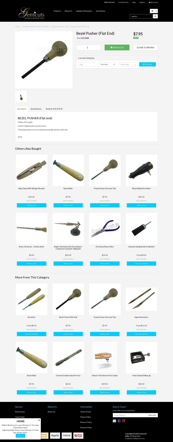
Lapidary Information (84, 11)
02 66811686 (109, 2)
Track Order (20, 417)
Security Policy (86, 427)
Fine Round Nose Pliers (105, 247)
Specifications (36, 109)
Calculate (147, 64)
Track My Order (123, 2)
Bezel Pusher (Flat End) (80, 26)
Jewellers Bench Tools (60, 26)
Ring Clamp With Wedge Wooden (31, 188)
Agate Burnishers (141, 317)
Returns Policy (86, 422)
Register (142, 2)
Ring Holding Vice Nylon (141, 188)
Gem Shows (100, 11)
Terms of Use (85, 412)
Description (21, 109)
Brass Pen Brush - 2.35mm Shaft (31, 247)
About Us (68, 11)
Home (17, 26)
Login (134, 2)
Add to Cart (117, 47)
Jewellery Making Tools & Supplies (35, 26)
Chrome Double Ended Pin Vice (68, 375)
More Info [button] (20, 436)
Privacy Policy (85, 417)
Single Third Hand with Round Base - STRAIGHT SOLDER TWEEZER (68, 248)
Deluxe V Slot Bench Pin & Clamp (105, 375)
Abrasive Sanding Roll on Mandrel (141, 247)
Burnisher (31, 317)
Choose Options (141, 263)
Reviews (54, 109)
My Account (20, 412)
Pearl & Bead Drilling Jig (141, 375)
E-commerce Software (132, 438)
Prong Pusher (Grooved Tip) (105, 188)
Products (57, 11)
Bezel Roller (68, 188)
